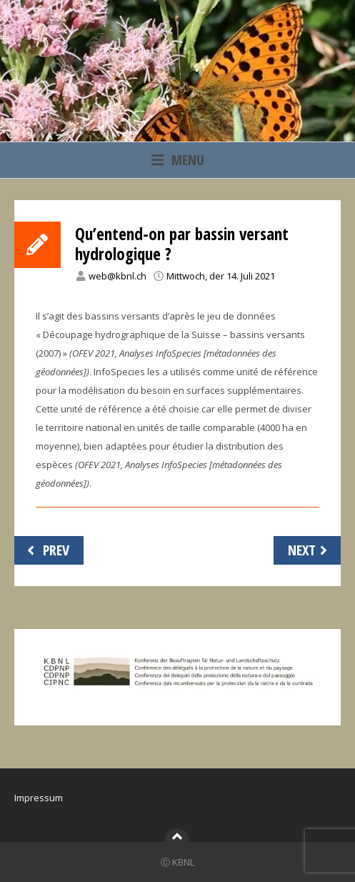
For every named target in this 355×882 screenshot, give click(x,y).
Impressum (38, 797)
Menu (178, 159)
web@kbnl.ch (117, 275)
